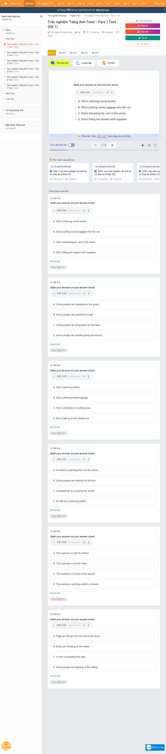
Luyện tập (84, 63)
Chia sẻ (143, 26)
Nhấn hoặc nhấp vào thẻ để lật (103, 136)
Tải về (143, 38)
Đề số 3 (73, 53)
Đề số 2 (62, 53)
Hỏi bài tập (6, 745)
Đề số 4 (84, 53)
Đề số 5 (95, 53)
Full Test (10, 99)
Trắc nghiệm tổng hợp (57, 16)
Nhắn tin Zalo (155, 747)
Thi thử (108, 63)
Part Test (10, 39)
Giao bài (142, 32)
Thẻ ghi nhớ (59, 63)
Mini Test (10, 93)
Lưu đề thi (143, 44)
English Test (75, 16)
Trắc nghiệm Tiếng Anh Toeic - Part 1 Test (102, 16)
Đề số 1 (52, 53)
